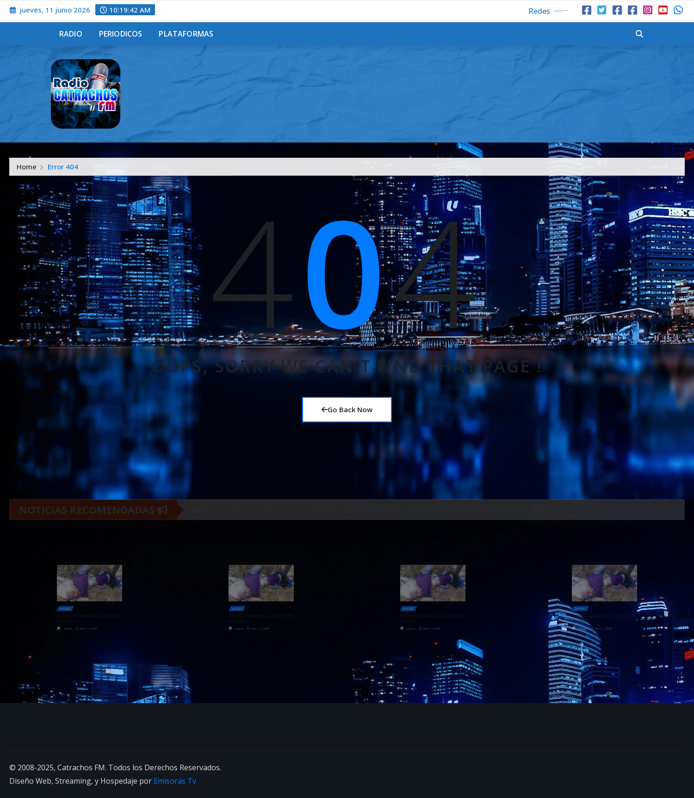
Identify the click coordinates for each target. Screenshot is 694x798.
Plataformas (186, 34)
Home (27, 168)
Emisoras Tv (175, 781)
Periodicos (121, 34)
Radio (70, 34)
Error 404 (63, 168)
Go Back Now (347, 409)
